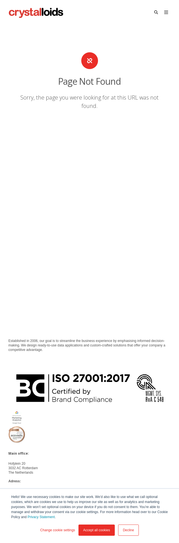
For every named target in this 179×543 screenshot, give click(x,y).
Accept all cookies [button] (96, 530)
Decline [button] (128, 530)
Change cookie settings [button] (57, 530)
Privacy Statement (41, 517)
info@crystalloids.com (24, 385)
